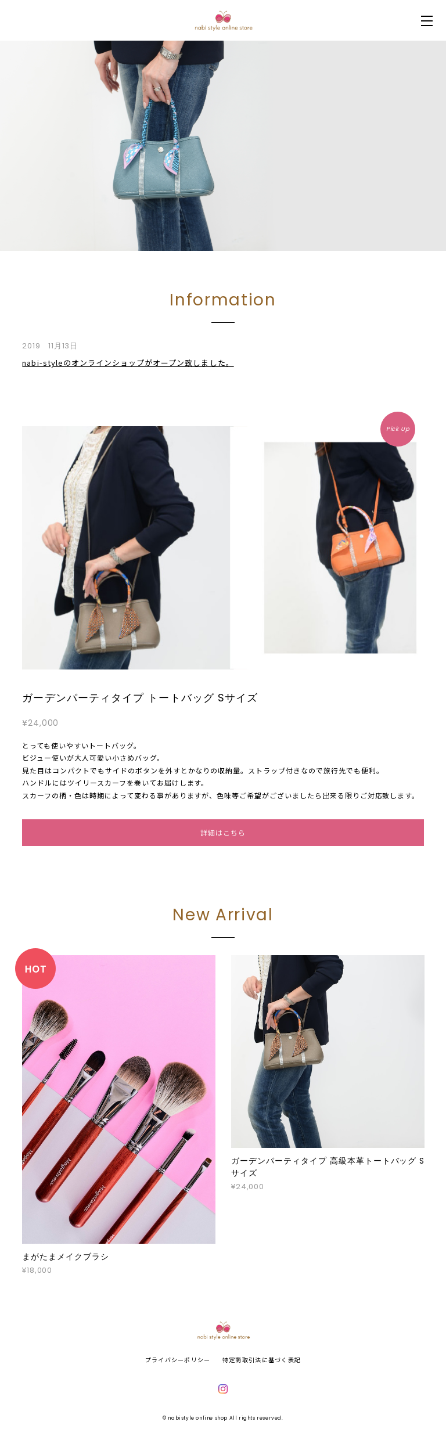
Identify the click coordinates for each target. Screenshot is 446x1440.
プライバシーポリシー (178, 1359)
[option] (223, 146)
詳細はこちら (223, 832)
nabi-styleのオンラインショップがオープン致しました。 (127, 362)
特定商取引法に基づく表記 (261, 1359)
